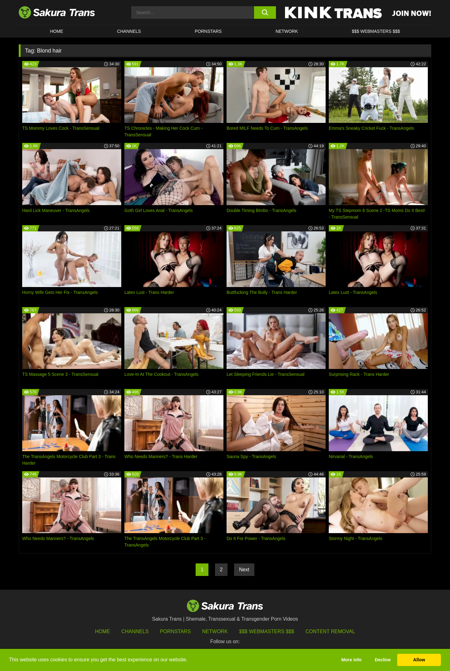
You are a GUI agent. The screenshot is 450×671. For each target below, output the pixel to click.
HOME (56, 31)
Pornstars (175, 631)
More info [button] (351, 659)
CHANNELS (129, 31)
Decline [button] (383, 659)
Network (287, 31)
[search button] (265, 12)
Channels (134, 631)
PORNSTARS (208, 31)
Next (244, 569)
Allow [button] (419, 659)
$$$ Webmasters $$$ (266, 631)
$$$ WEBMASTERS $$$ (376, 31)
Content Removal (330, 631)
